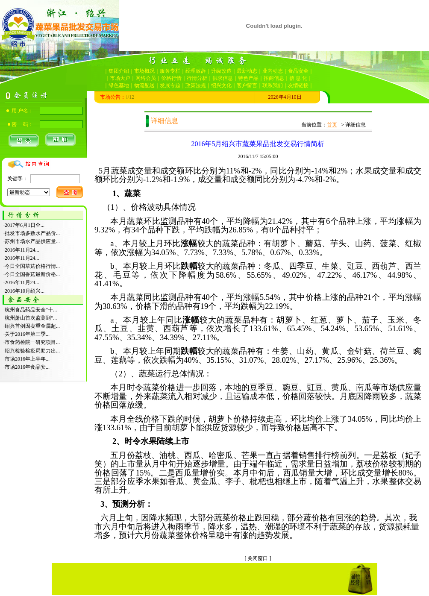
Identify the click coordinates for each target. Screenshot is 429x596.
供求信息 (222, 78)
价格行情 (171, 78)
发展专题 (170, 85)
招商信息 (274, 78)
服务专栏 (170, 71)
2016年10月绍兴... (24, 291)
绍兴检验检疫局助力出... (32, 351)
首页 (332, 125)
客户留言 (247, 85)
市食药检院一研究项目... (32, 342)
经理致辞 (195, 71)
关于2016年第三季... (27, 334)
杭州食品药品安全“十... (31, 310)
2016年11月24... (22, 250)
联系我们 (272, 85)
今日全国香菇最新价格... (32, 274)
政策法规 (195, 85)
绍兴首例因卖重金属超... (32, 326)
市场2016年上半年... (27, 359)
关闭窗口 (257, 558)
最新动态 (247, 71)
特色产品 (248, 78)
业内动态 (272, 71)
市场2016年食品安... (27, 367)
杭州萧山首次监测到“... (31, 318)
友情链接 (298, 85)
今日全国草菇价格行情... (32, 266)
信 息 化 (298, 78)
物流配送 (144, 85)
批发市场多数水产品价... (32, 233)
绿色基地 (119, 85)
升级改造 (221, 71)
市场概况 (144, 71)
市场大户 (120, 78)
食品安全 (298, 71)
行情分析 (197, 78)
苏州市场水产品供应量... (32, 241)
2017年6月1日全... (24, 225)
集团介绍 (119, 71)
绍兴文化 (221, 85)
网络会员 (145, 78)
